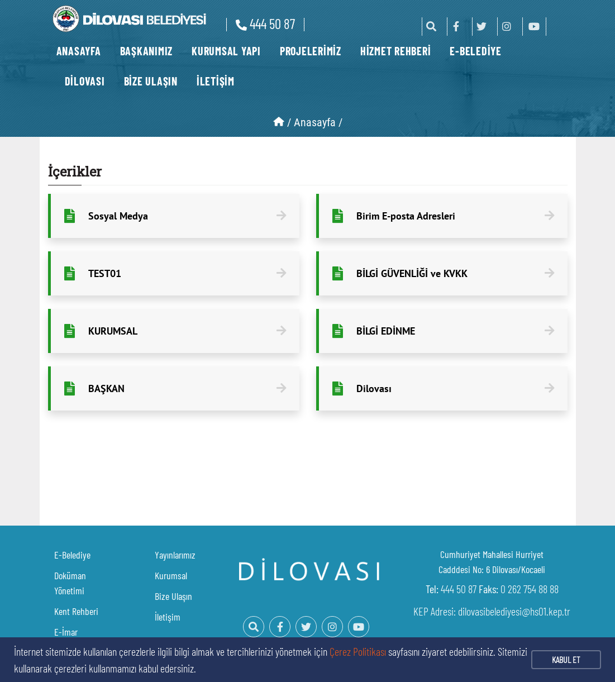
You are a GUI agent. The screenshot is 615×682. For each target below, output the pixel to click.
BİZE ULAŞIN (151, 81)
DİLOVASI (85, 81)
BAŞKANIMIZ (146, 51)
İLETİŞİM (216, 81)
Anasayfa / (318, 122)
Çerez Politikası (358, 651)
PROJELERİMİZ (310, 51)
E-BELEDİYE (476, 51)
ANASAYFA (78, 51)
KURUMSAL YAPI (226, 51)
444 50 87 (265, 23)
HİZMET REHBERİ (395, 51)
